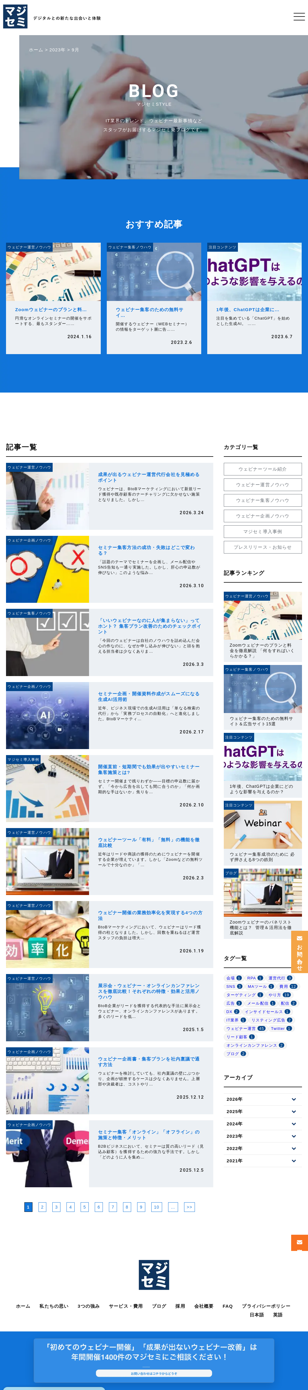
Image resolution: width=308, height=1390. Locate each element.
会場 (234, 978)
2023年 (235, 1136)
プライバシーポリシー (266, 1306)
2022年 (235, 1148)
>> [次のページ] (189, 1207)
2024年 (235, 1123)
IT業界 (236, 1020)
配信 (289, 1003)
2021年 (235, 1160)
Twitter (281, 1028)
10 (156, 1207)
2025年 (235, 1111)
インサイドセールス (267, 1011)
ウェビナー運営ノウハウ (262, 484)
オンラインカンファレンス (255, 1045)
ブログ (236, 1054)
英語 (278, 1314)
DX (233, 1011)
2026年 (235, 1099)
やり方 (280, 995)
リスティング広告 (271, 1020)
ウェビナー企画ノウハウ (262, 515)
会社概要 (204, 1306)
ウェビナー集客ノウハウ (262, 500)
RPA (255, 978)
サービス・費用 (126, 1306)
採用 (180, 1306)
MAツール (261, 986)
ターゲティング (244, 995)
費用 (288, 986)
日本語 (257, 1314)
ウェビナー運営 (246, 1028)
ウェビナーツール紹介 (263, 469)
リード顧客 (240, 1037)
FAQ (228, 1306)
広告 (234, 1003)
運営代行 (281, 978)
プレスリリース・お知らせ (263, 547)
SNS (234, 986)
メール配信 (261, 1003)
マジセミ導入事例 (262, 531)
